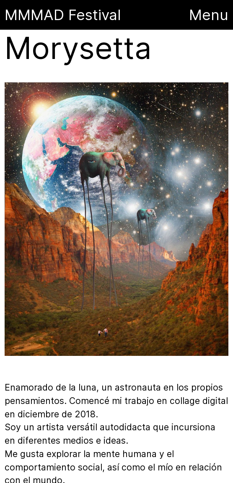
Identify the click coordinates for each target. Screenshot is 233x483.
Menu (208, 14)
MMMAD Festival (65, 14)
